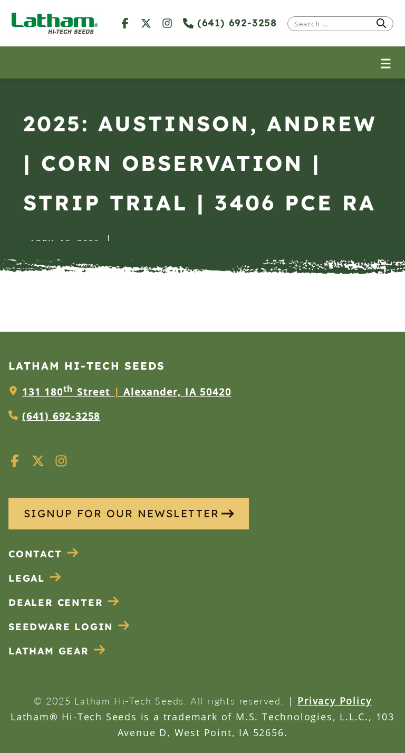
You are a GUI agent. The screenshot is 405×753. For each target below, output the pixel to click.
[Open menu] (385, 62)
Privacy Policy (334, 700)
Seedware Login (69, 627)
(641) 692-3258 (230, 23)
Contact (43, 554)
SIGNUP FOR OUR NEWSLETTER (129, 513)
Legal (35, 578)
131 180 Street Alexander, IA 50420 (126, 391)
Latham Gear (48, 651)
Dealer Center (64, 602)
